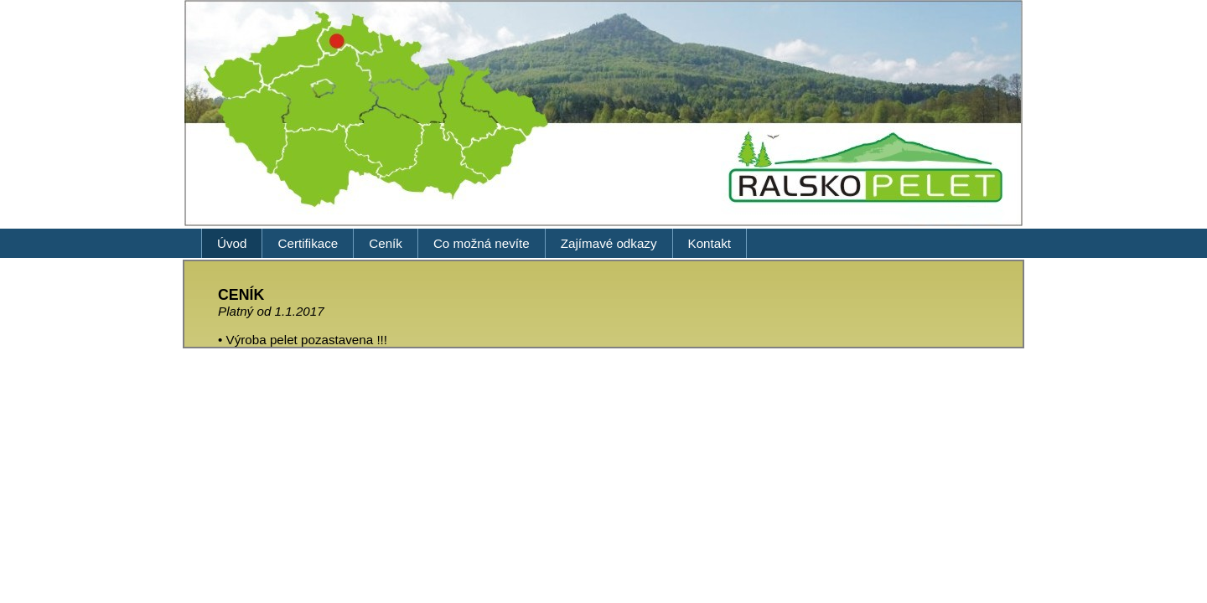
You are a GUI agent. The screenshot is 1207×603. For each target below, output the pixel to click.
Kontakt (710, 243)
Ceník (385, 243)
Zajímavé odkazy (609, 243)
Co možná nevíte (481, 243)
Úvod (231, 243)
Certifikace (307, 243)
